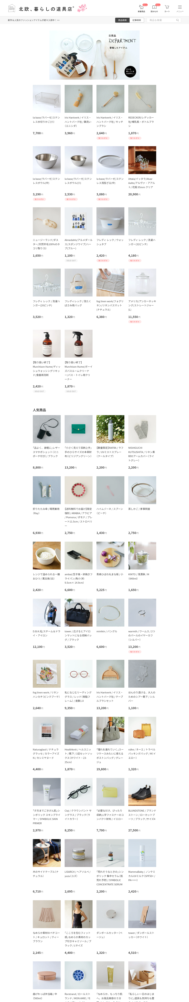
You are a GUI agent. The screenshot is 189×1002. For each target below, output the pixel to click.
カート (167, 11)
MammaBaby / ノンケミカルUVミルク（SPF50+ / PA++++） (141, 876)
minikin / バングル (106, 631)
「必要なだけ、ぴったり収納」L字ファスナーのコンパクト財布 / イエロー (110, 815)
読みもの (154, 11)
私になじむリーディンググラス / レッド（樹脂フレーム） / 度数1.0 (78, 696)
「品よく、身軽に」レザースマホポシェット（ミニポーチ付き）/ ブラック (46, 452)
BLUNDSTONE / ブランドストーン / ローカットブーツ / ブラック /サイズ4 (142, 815)
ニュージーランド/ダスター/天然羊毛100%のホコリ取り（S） (46, 244)
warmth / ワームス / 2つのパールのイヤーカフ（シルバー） (141, 635)
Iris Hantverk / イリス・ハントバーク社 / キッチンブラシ (109, 122)
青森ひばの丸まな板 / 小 (109, 574)
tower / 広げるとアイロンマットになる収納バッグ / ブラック (78, 635)
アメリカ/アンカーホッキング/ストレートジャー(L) (142, 305)
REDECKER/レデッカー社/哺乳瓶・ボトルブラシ (141, 122)
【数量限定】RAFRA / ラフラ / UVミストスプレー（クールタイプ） (109, 452)
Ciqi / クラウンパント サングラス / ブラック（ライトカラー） (78, 815)
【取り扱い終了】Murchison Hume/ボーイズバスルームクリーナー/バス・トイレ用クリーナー (79, 371)
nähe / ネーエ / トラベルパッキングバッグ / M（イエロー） (142, 753)
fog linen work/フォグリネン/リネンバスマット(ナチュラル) (110, 305)
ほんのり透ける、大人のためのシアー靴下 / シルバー (141, 696)
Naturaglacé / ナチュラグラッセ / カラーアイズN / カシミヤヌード (46, 753)
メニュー (180, 11)
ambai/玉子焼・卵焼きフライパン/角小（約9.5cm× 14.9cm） (79, 578)
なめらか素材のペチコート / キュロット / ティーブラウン (46, 937)
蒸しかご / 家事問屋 (139, 509)
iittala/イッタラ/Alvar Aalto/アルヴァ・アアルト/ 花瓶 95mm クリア (141, 183)
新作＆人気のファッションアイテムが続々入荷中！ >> (34, 20)
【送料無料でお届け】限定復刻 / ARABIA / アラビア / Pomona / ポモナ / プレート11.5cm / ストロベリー (78, 517)
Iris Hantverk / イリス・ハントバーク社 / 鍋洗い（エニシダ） (78, 122)
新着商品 (141, 11)
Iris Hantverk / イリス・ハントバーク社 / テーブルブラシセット (109, 696)
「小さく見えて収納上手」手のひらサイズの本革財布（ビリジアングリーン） (78, 452)
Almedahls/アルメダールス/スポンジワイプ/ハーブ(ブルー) (78, 244)
